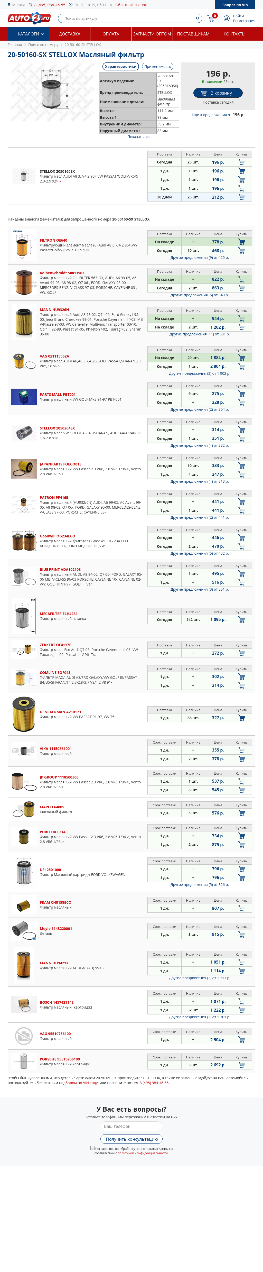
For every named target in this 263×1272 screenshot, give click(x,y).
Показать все (138, 136)
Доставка (69, 34)
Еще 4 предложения (218, 114)
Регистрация (244, 20)
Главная (15, 44)
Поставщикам (193, 34)
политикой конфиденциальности (143, 1153)
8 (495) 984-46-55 (49, 4)
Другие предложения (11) (200, 334)
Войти (238, 15)
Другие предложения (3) (199, 373)
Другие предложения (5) (200, 294)
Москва (18, 4)
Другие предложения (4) (200, 445)
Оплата (111, 34)
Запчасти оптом (152, 34)
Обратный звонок (131, 4)
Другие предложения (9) (200, 257)
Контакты (235, 34)
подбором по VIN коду (78, 1082)
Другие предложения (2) (200, 409)
